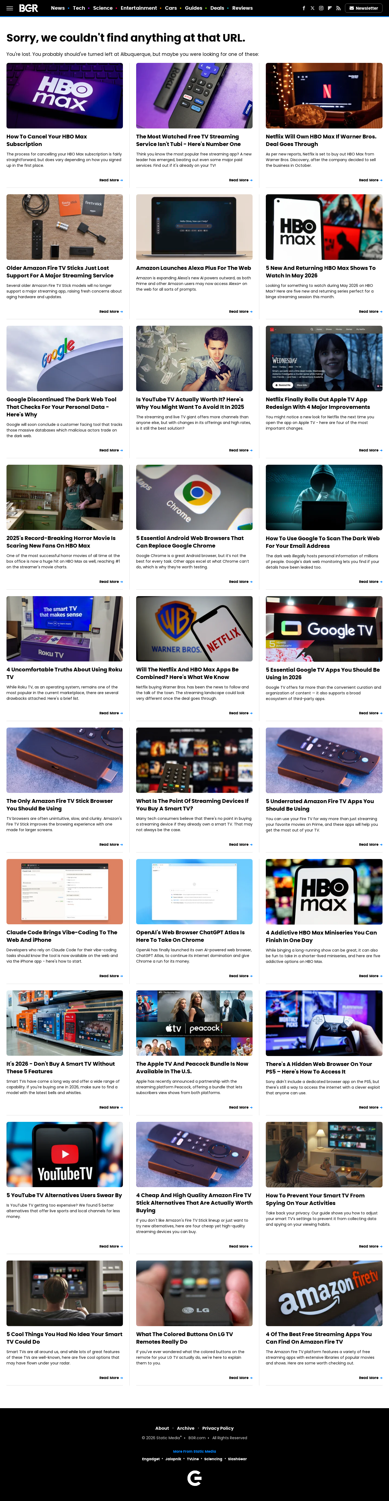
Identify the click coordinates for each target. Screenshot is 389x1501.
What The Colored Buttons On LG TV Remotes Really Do (184, 1338)
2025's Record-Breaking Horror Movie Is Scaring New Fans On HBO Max (61, 542)
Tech (79, 8)
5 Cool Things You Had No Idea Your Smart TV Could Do (64, 1338)
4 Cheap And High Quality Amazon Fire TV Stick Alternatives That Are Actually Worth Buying (194, 1203)
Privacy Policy (218, 1428)
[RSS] (338, 8)
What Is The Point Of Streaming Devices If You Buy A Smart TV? (192, 804)
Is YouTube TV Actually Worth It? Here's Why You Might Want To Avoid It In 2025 (190, 403)
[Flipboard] (330, 8)
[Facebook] (304, 8)
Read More (109, 180)
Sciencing (213, 1459)
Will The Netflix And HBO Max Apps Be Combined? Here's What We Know (187, 673)
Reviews (242, 8)
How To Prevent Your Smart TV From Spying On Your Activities (315, 1199)
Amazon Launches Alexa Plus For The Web (193, 267)
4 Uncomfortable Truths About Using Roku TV (64, 673)
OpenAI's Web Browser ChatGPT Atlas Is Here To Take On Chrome (190, 936)
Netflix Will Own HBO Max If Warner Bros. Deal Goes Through (321, 140)
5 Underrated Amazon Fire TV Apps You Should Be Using (320, 805)
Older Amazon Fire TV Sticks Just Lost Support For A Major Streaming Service (59, 271)
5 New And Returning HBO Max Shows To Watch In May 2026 (321, 271)
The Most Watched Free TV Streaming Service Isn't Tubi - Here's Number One (188, 140)
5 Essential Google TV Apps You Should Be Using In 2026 (323, 673)
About (162, 1428)
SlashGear (237, 1459)
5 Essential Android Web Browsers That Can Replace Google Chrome (190, 542)
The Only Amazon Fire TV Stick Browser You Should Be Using (59, 804)
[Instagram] (321, 8)
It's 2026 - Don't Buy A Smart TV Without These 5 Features (60, 1067)
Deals (217, 8)
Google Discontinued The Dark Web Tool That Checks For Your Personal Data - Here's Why (61, 407)
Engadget (151, 1459)
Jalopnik (173, 1459)
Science (103, 8)
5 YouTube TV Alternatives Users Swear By (64, 1195)
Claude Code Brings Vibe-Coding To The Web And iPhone (61, 936)
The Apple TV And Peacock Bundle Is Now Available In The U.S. (192, 1067)
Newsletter (364, 8)
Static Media (168, 1438)
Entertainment (139, 8)
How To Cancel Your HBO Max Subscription (46, 140)
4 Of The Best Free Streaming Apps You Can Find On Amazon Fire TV (319, 1338)
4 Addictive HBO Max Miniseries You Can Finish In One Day (321, 936)
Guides (194, 8)
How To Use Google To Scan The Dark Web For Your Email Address (323, 542)
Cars (171, 8)
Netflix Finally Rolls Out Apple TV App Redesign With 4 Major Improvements (318, 403)
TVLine (193, 1459)
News (58, 8)
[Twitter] (312, 8)
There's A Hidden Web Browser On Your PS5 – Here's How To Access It (319, 1068)
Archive (185, 1428)
